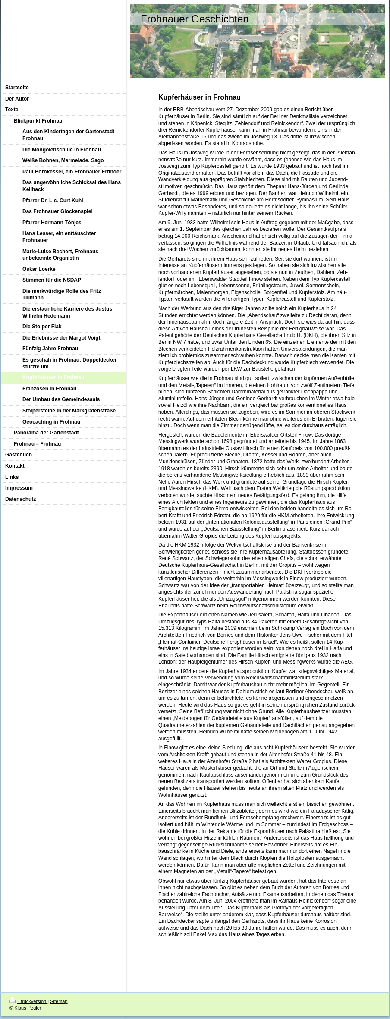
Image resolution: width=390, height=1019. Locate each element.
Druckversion (28, 1001)
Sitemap (58, 1001)
